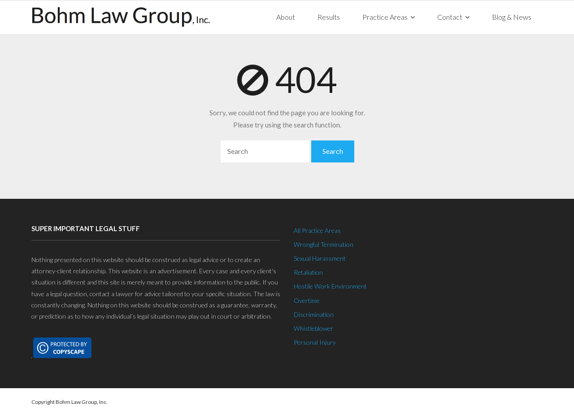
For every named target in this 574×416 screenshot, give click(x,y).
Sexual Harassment (320, 258)
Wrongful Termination (323, 244)
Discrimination (314, 314)
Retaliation (308, 272)
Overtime (307, 300)
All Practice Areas (317, 230)
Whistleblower (313, 328)
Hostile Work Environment (330, 286)
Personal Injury (315, 342)
